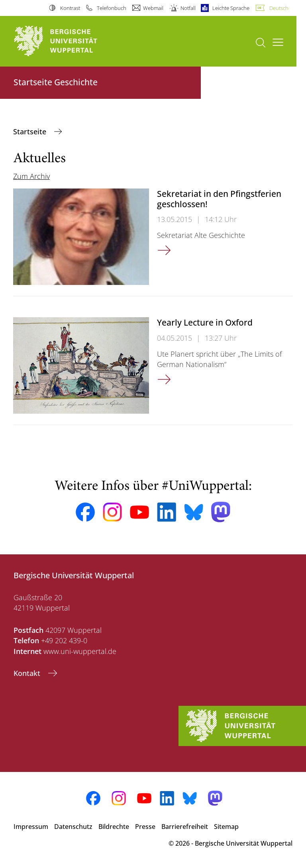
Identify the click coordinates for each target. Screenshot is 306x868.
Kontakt (28, 673)
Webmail (153, 8)
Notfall (188, 8)
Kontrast (70, 8)
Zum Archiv (31, 176)
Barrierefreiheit (184, 826)
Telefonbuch (111, 8)
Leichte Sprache (230, 8)
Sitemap (226, 826)
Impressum (31, 826)
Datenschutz (73, 826)
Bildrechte (113, 826)
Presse (145, 826)
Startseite (30, 131)
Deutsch (278, 8)
